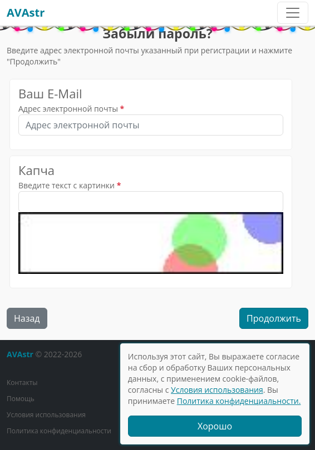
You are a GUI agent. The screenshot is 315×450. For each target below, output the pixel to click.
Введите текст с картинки (66, 185)
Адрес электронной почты (68, 108)
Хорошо (215, 426)
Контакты (22, 382)
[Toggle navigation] (292, 13)
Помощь (21, 398)
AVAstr (26, 12)
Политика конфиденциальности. (239, 401)
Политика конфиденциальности (59, 431)
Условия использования (46, 414)
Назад (27, 318)
